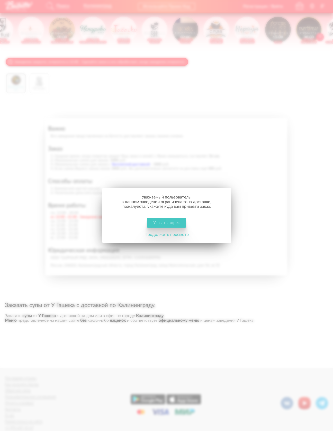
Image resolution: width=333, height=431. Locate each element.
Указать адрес (166, 223)
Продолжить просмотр (167, 235)
